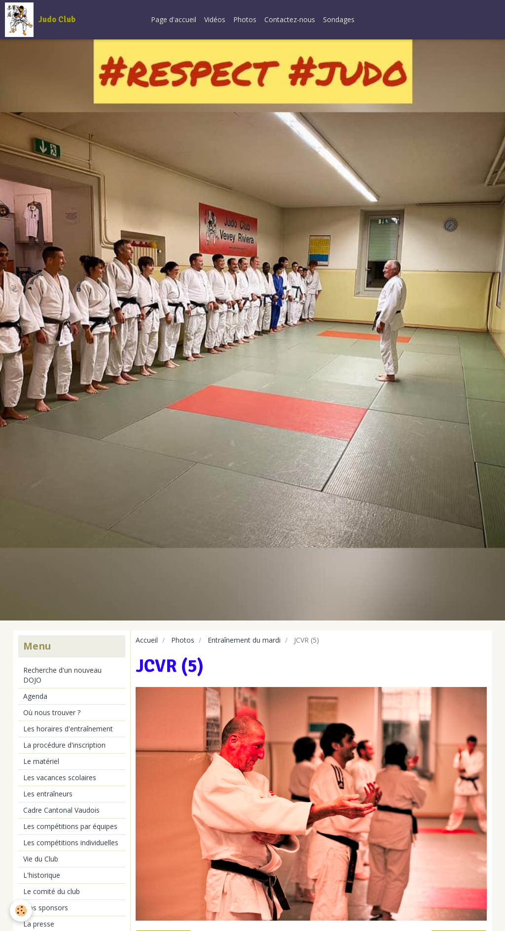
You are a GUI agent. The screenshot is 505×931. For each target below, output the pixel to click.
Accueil (147, 640)
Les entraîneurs (47, 793)
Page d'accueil (173, 19)
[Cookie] (21, 910)
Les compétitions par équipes (70, 826)
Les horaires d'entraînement (68, 728)
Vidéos (214, 19)
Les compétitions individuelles (70, 842)
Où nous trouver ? (51, 712)
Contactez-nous (289, 19)
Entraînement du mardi (244, 640)
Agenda (35, 696)
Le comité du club (51, 891)
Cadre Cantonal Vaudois (61, 810)
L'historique (41, 875)
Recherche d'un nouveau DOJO (62, 675)
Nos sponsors (45, 907)
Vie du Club (40, 858)
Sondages (339, 19)
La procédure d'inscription (64, 745)
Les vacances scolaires (59, 777)
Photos (244, 19)
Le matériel (41, 761)
